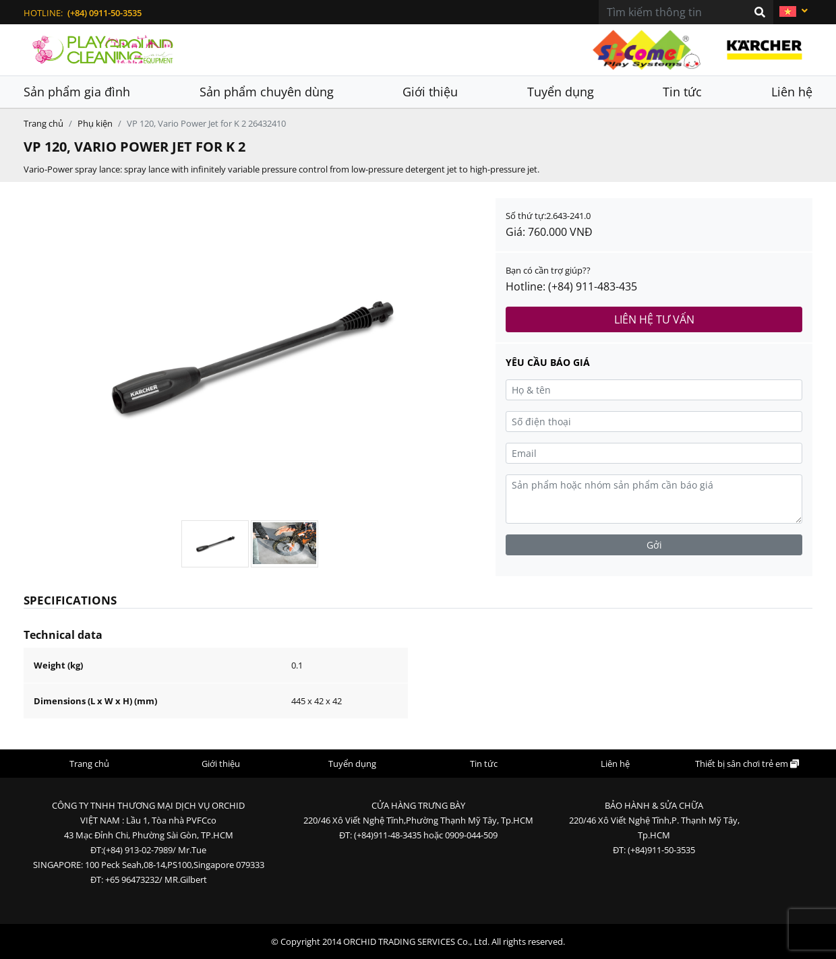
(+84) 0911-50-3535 (104, 13)
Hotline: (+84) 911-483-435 (571, 286)
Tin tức (682, 92)
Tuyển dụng (560, 92)
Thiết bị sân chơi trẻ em (747, 763)
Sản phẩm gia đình (77, 92)
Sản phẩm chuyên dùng (267, 92)
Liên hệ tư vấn (654, 319)
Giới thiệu (430, 92)
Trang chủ (43, 123)
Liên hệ (791, 92)
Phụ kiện (95, 123)
